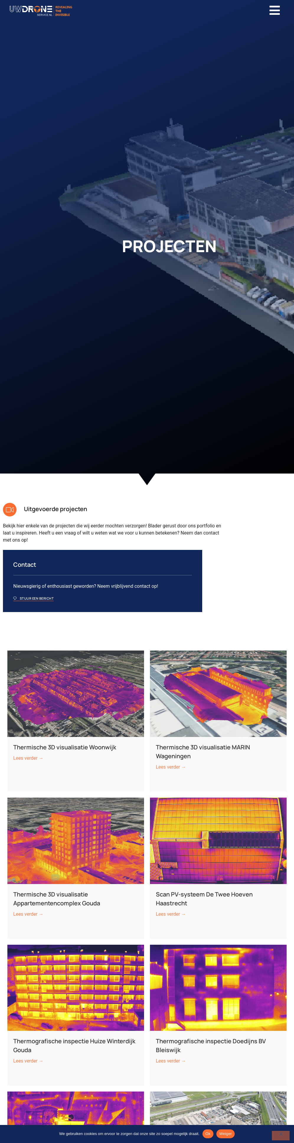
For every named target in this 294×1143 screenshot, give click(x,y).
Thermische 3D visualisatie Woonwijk (66, 681)
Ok (207, 1133)
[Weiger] (281, 1135)
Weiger (225, 1133)
